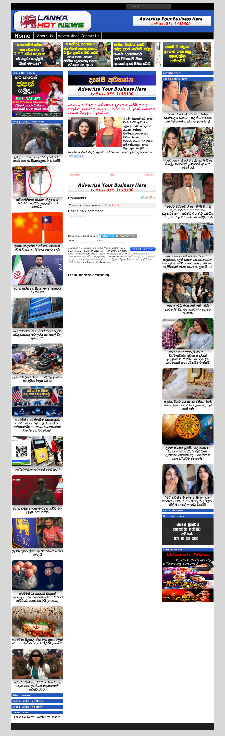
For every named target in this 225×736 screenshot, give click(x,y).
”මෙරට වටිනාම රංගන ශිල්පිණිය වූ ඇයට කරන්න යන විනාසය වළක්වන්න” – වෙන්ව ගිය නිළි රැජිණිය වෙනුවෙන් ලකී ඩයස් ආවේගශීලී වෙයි (188, 212)
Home (112, 175)
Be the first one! (112, 205)
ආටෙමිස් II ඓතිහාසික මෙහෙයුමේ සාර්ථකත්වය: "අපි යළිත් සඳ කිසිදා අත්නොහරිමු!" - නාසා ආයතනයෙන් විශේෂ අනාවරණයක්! (37, 425)
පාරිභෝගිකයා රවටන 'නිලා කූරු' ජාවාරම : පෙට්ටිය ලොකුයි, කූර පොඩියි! (37, 203)
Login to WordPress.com (126, 236)
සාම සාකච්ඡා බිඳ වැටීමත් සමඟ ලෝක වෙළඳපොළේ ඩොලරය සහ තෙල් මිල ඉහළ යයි (37, 334)
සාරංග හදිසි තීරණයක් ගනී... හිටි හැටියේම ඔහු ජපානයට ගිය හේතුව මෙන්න (188, 309)
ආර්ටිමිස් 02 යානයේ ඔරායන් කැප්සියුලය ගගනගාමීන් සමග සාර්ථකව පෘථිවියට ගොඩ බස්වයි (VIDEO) (37, 597)
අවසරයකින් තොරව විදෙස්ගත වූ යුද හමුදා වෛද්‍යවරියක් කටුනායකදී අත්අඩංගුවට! (37, 686)
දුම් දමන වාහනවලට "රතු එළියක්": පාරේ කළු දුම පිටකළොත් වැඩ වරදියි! (37, 159)
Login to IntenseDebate (107, 236)
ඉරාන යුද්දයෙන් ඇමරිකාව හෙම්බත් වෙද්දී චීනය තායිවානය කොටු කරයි (37, 247)
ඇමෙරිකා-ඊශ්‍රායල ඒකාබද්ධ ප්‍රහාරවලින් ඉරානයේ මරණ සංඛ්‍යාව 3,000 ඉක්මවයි (37, 641)
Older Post (149, 175)
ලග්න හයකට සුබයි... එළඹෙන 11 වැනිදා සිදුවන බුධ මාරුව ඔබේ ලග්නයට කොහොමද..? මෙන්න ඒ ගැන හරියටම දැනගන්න (187, 453)
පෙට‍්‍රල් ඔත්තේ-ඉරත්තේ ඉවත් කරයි (37, 469)
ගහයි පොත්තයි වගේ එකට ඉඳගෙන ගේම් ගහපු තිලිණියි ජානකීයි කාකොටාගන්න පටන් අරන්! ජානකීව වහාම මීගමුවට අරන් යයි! (111, 109)
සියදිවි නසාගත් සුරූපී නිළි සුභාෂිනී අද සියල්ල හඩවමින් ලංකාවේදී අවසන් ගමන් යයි (187, 164)
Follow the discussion (153, 197)
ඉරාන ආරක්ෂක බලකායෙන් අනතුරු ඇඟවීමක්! (37, 290)
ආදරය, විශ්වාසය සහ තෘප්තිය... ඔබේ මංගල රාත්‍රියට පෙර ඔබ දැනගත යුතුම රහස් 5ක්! (188, 405)
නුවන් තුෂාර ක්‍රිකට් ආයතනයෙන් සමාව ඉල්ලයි (37, 552)
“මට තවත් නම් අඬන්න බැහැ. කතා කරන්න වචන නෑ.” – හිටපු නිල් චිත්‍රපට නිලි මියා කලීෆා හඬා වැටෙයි (187, 501)
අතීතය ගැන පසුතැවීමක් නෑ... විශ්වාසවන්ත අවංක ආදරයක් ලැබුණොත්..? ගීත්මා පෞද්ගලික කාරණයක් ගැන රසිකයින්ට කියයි (187, 357)
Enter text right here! (111, 224)
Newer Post (75, 175)
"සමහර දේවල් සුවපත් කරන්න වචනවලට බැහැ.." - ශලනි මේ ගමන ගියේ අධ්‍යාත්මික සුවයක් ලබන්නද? (188, 118)
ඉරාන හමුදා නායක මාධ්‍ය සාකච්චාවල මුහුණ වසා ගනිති (37, 510)
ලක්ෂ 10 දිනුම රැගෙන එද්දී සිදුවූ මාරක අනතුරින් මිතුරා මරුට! (37, 379)
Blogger (55, 717)
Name (71, 240)
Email (100, 240)
